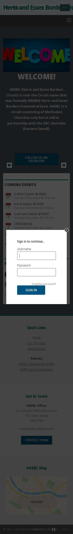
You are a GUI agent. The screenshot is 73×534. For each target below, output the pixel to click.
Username (24, 249)
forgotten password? (44, 283)
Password (23, 265)
